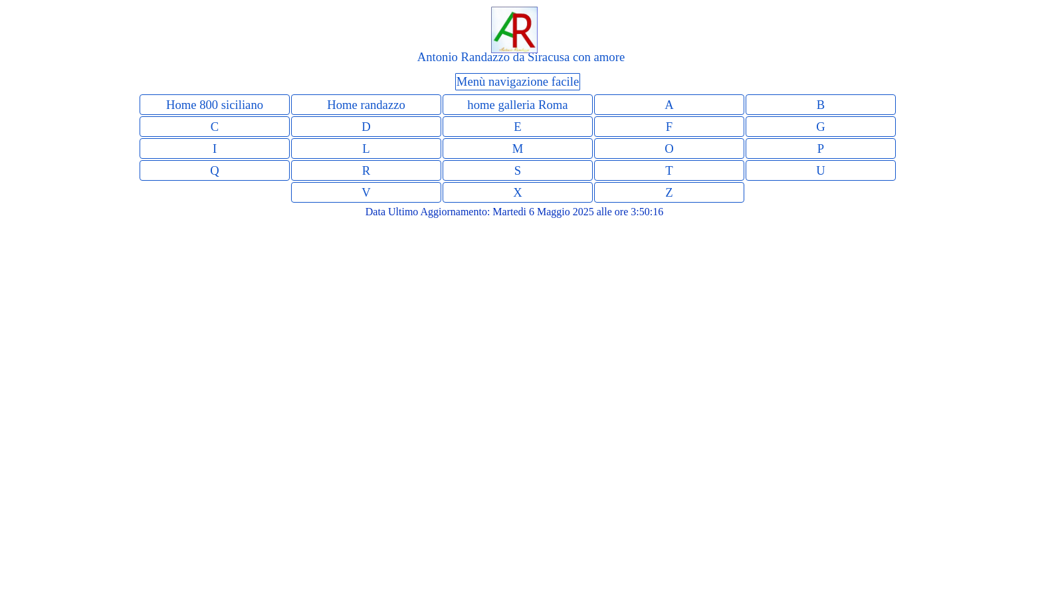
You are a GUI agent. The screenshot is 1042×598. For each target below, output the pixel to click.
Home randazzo (366, 105)
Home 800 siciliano (214, 105)
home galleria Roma (517, 105)
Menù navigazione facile (518, 81)
